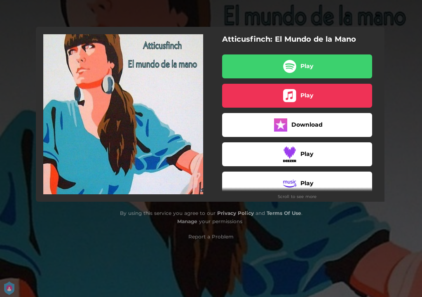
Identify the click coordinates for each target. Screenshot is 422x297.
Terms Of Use (284, 213)
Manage (187, 221)
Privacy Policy (235, 213)
